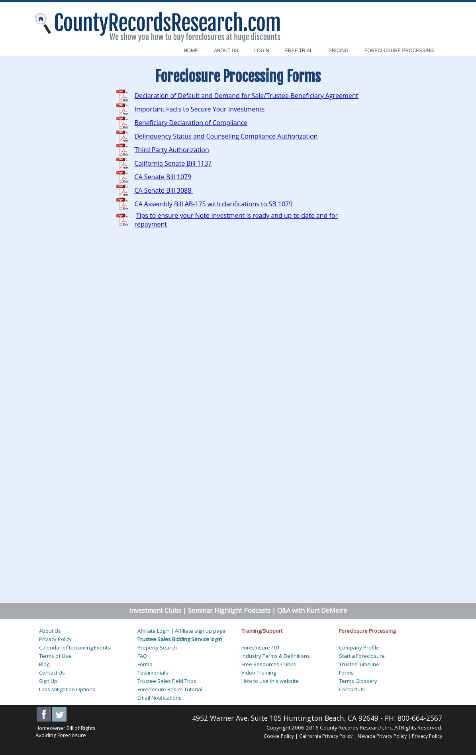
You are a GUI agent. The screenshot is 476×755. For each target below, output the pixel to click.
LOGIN (261, 50)
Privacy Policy (55, 639)
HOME (191, 50)
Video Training (258, 672)
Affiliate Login (153, 630)
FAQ (142, 655)
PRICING (339, 50)
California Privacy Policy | (328, 736)
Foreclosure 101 (260, 647)
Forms (144, 664)
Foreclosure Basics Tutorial (169, 689)
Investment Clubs (155, 610)
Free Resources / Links (268, 664)
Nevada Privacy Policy (383, 736)
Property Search (157, 647)
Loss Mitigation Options (67, 689)
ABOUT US (226, 50)
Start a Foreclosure (362, 655)
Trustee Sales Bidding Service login (179, 639)
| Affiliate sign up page (198, 630)
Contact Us (52, 672)
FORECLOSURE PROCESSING (399, 50)
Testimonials (152, 672)
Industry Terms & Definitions (275, 655)
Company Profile (359, 647)
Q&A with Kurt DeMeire (311, 610)
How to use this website (270, 681)
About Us (50, 630)
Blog (44, 664)
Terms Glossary (358, 681)
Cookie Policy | (281, 736)
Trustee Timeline (359, 664)
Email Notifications (159, 697)
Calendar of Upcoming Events (74, 647)
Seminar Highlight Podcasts (229, 610)
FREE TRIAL (299, 50)
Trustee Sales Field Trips (166, 681)
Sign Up (48, 681)
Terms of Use (55, 655)
